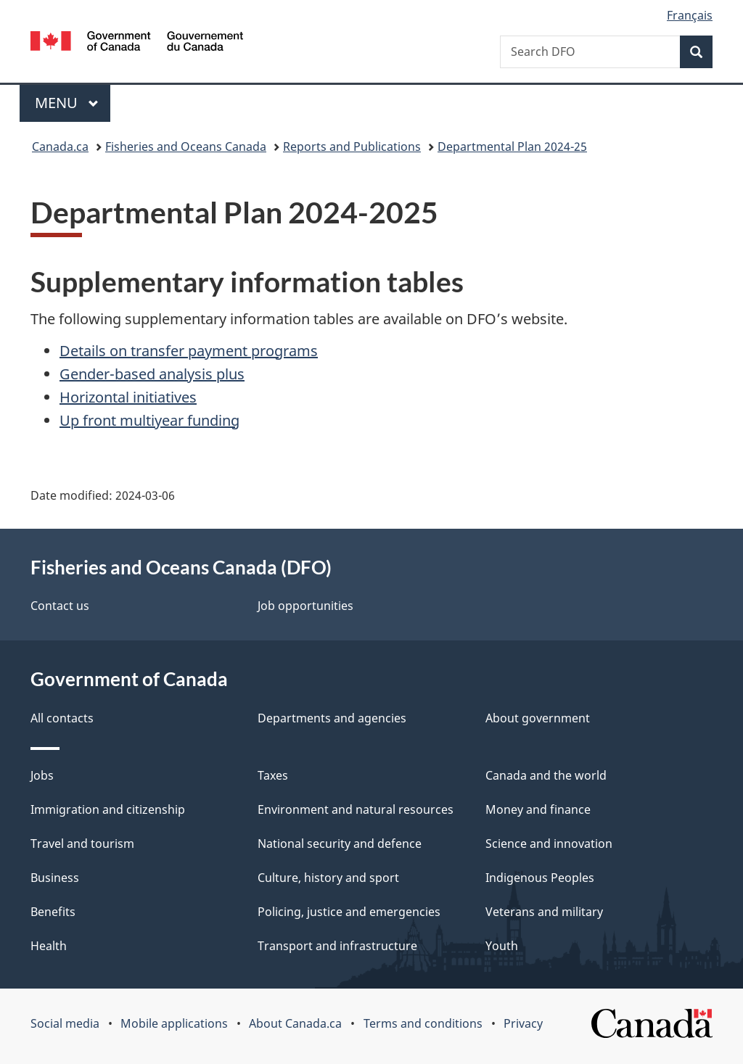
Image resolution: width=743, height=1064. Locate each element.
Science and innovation (548, 843)
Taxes (273, 775)
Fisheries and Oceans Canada (185, 146)
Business (54, 878)
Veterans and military (544, 912)
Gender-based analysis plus (152, 374)
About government (537, 718)
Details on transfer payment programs (188, 350)
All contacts (62, 718)
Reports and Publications (352, 146)
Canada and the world (546, 775)
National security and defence (340, 843)
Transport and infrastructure (337, 946)
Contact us (59, 606)
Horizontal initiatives (128, 397)
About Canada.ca (295, 1023)
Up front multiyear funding (149, 420)
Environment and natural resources (355, 809)
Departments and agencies (332, 718)
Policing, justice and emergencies (349, 912)
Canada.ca (60, 146)
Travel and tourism (82, 843)
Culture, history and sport (328, 878)
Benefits (52, 912)
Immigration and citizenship (107, 809)
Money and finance (538, 809)
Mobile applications (174, 1023)
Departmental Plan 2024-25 (512, 146)
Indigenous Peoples (539, 878)
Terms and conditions (423, 1023)
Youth (501, 946)
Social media (64, 1023)
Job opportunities (305, 606)
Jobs (42, 775)
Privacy (523, 1023)
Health (48, 946)
